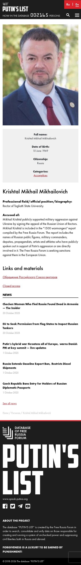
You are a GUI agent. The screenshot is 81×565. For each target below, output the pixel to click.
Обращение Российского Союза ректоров (30, 277)
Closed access (11, 286)
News (7, 295)
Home (5, 412)
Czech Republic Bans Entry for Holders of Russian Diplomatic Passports (35, 385)
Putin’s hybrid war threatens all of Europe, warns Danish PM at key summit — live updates (40, 346)
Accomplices (40, 175)
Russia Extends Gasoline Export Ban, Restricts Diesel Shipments (37, 365)
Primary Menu (77, 18)
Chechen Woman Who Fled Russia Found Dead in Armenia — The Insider (40, 306)
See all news (10, 403)
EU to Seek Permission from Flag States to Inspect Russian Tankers (40, 326)
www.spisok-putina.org (15, 499)
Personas (15, 412)
